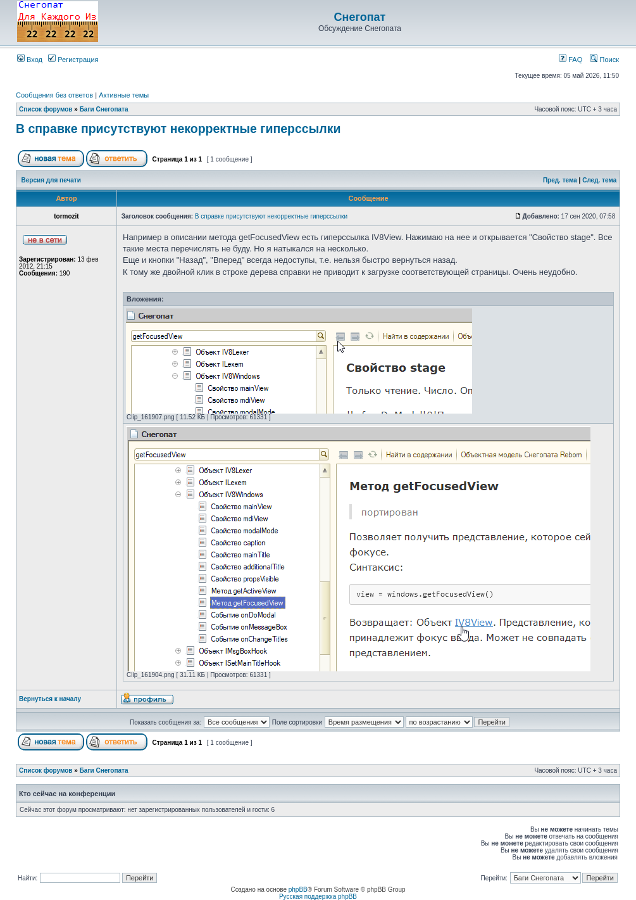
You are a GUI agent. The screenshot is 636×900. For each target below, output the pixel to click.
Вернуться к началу (50, 698)
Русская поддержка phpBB (318, 896)
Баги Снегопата (104, 109)
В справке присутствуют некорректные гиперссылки (178, 129)
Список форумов (46, 109)
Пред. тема (560, 180)
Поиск (604, 59)
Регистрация (73, 59)
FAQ (570, 59)
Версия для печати (51, 180)
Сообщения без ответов (54, 95)
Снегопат (360, 17)
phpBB (298, 889)
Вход (29, 59)
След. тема (599, 180)
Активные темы (124, 95)
